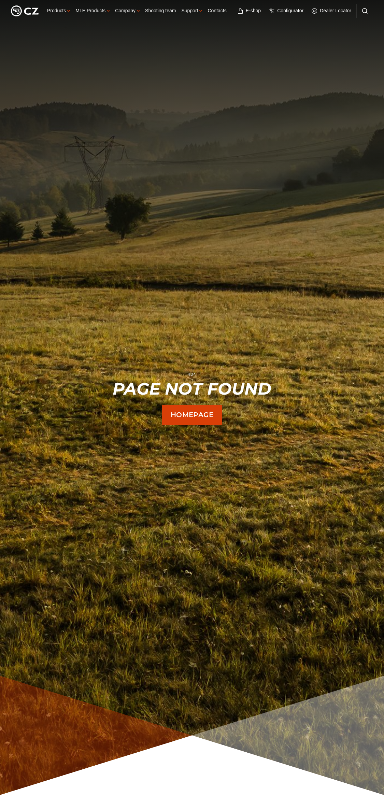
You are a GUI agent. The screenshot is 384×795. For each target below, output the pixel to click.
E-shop (249, 11)
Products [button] (58, 10)
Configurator (286, 11)
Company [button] (127, 10)
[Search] (365, 11)
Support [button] (191, 10)
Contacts (217, 10)
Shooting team (160, 10)
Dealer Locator (331, 11)
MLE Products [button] (92, 10)
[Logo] (25, 10)
